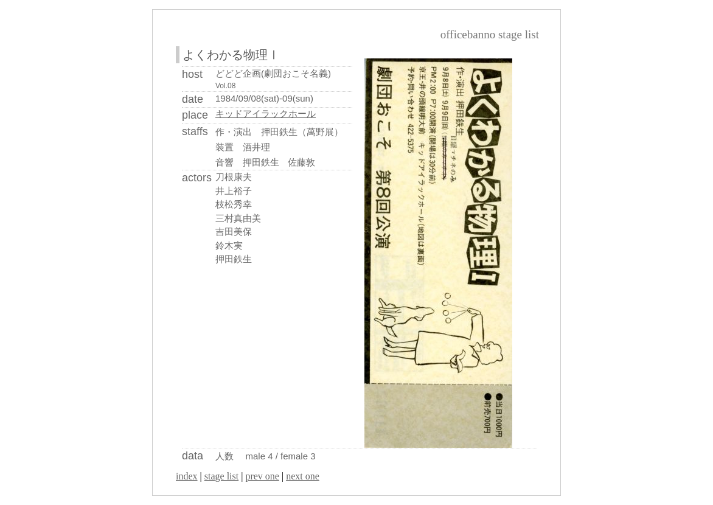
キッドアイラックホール (265, 114)
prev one (262, 476)
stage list (221, 476)
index (187, 476)
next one (302, 476)
